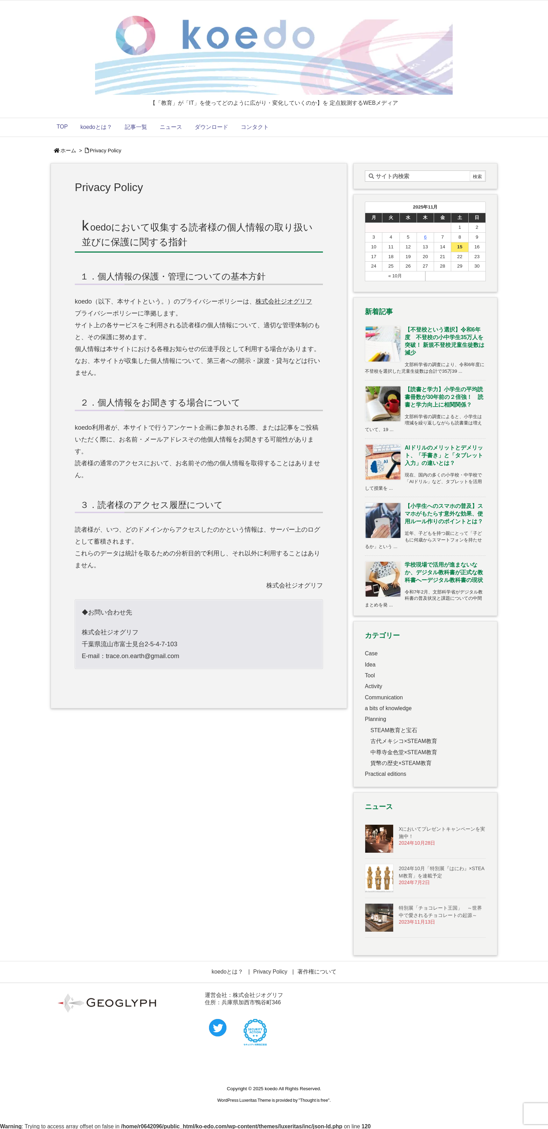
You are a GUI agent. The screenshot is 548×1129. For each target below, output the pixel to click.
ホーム (68, 150)
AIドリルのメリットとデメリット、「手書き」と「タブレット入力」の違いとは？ (444, 455)
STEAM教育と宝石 (393, 730)
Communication (384, 697)
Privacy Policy (106, 150)
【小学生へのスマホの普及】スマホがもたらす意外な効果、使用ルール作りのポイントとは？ (444, 513)
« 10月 (395, 275)
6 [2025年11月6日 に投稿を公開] (425, 237)
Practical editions (385, 774)
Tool (370, 675)
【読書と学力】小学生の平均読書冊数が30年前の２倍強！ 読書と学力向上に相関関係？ (444, 397)
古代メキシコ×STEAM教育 (403, 741)
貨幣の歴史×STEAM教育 (401, 763)
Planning (375, 719)
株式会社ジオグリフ (283, 301)
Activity (373, 686)
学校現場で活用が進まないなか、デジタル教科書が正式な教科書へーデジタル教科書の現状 (444, 572)
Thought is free (314, 1100)
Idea (370, 665)
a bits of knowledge (388, 708)
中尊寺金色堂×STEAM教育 (403, 752)
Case (371, 653)
